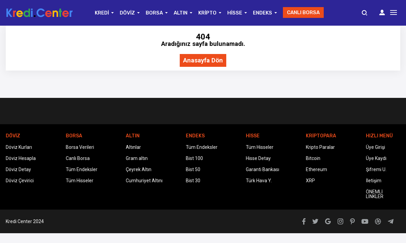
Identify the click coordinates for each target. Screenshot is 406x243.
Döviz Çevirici (20, 180)
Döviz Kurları (19, 147)
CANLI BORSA (303, 12)
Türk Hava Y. (259, 180)
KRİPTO (207, 13)
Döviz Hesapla (21, 158)
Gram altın (137, 158)
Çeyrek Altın (138, 169)
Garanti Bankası (262, 169)
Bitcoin (313, 158)
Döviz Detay (18, 169)
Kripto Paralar (320, 147)
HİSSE (234, 13)
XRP (310, 180)
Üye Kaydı (376, 158)
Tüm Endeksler (81, 169)
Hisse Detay (258, 158)
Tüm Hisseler (79, 180)
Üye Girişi (375, 147)
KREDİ (102, 13)
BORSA (154, 13)
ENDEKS (262, 13)
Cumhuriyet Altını (144, 180)
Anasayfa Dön (203, 60)
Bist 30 (193, 180)
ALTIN (180, 13)
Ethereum (316, 169)
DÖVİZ (127, 13)
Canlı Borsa (78, 158)
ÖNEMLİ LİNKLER (374, 194)
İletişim (373, 180)
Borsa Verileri (80, 147)
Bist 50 (193, 169)
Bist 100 (194, 158)
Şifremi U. (376, 169)
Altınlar (133, 147)
